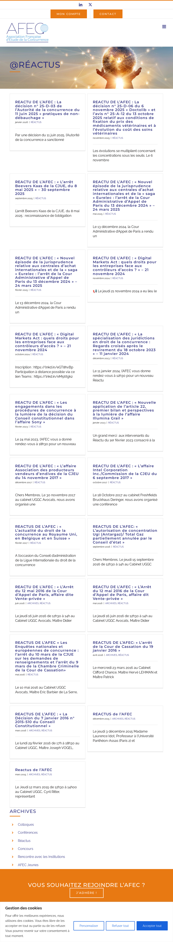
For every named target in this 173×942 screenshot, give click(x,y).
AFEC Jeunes (28, 865)
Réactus (24, 841)
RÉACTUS (36, 122)
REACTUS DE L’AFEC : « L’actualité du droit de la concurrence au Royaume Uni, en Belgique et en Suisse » (46, 532)
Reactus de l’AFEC (33, 770)
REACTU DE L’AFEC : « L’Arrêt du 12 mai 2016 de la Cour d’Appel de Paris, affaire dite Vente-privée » (44, 593)
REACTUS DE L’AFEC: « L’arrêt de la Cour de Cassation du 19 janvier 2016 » (123, 646)
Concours (25, 849)
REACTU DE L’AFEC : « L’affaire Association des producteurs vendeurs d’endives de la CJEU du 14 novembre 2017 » (47, 472)
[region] (86, 922)
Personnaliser (89, 925)
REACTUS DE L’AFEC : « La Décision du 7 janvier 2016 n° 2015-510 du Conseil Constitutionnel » (45, 720)
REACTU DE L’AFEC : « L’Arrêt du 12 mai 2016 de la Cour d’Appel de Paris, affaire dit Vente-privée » (122, 593)
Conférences (28, 833)
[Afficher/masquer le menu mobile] (164, 26)
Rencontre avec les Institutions (41, 857)
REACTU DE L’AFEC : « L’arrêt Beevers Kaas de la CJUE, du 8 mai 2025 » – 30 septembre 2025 (46, 188)
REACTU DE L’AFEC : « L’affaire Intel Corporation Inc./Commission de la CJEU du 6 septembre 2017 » (125, 472)
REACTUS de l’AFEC (112, 714)
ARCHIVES (33, 603)
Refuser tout (120, 925)
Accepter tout (152, 925)
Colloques (26, 825)
